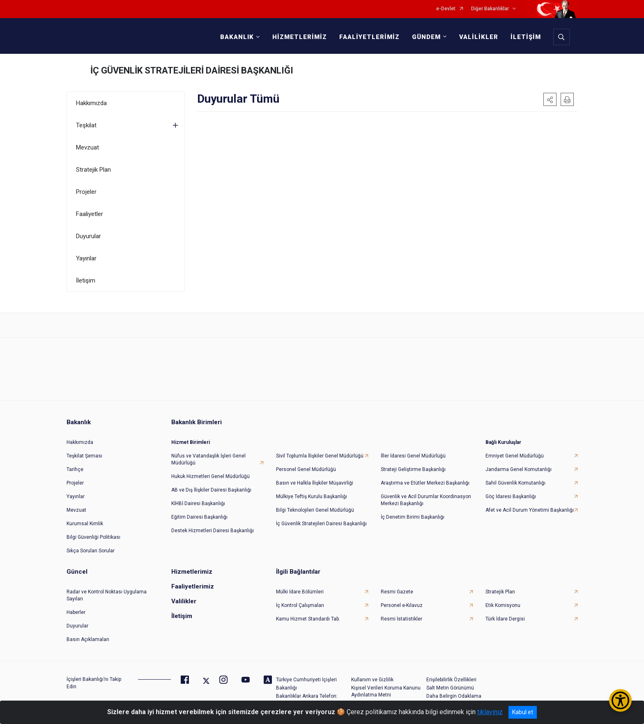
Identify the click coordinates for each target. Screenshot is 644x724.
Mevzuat (87, 147)
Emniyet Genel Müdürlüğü (514, 456)
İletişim (85, 280)
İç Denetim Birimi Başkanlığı (412, 517)
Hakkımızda (91, 103)
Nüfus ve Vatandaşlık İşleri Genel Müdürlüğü (208, 459)
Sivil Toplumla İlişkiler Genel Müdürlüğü (319, 456)
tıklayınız (490, 712)
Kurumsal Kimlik (85, 523)
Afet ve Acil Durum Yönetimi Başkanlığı (529, 510)
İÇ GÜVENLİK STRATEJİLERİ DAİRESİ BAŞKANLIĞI (191, 70)
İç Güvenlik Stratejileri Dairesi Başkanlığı (321, 523)
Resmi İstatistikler (401, 619)
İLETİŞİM (526, 37)
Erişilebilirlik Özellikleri (451, 680)
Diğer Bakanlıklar (490, 8)
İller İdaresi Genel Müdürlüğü (413, 456)
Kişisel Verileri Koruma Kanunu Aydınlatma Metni (386, 691)
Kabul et (522, 712)
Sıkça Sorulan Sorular (91, 551)
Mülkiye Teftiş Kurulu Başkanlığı (311, 496)
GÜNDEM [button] (426, 37)
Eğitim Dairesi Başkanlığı (199, 517)
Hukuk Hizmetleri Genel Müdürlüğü (210, 476)
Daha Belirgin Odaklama (453, 696)
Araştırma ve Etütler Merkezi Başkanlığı (425, 483)
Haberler (76, 612)
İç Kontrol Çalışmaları (300, 605)
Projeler (86, 191)
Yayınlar (86, 258)
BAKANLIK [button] (237, 37)
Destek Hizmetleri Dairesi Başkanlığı (212, 530)
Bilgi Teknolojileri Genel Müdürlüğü (315, 510)
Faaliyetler (89, 214)
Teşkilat (86, 125)
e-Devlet (445, 8)
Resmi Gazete (397, 592)
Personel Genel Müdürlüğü (306, 469)
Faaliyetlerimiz (192, 586)
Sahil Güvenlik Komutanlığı (515, 483)
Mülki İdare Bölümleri (300, 592)
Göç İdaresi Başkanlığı (510, 496)
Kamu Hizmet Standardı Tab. (308, 619)
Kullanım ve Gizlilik (372, 680)
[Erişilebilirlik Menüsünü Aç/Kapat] (620, 700)
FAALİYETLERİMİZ (369, 37)
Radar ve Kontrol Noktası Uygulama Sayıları (107, 595)
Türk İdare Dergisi (505, 619)
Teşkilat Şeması (84, 456)
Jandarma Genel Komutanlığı (518, 469)
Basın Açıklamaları (88, 639)
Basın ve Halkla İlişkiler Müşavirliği (314, 483)
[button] (550, 99)
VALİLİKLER (478, 37)
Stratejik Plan (93, 169)
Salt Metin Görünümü (450, 688)
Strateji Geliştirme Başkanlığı (413, 469)
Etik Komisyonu (502, 605)
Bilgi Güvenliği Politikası (93, 537)
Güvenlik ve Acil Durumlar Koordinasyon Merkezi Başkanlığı (426, 500)
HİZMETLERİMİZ (299, 37)
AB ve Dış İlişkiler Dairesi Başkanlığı (211, 490)
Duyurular (88, 236)
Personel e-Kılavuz (402, 605)
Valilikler (183, 601)
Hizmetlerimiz (191, 571)
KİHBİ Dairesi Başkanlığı (198, 503)
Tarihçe (75, 469)
